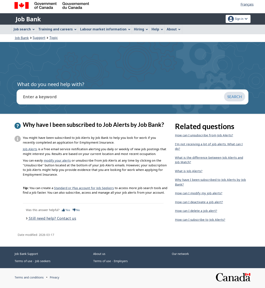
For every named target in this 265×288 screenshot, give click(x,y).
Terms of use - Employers (110, 261)
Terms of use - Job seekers (32, 261)
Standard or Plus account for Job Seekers (84, 188)
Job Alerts (30, 149)
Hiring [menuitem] (141, 29)
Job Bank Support (26, 254)
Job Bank (28, 19)
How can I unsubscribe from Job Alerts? (204, 135)
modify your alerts (57, 160)
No (76, 210)
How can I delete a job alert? (196, 211)
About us (99, 254)
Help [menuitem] (157, 29)
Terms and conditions (29, 277)
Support (39, 37)
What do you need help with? (50, 84)
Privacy (54, 277)
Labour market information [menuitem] (105, 29)
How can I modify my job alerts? (198, 193)
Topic (53, 37)
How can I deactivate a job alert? (199, 202)
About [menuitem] (174, 29)
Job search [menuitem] (24, 29)
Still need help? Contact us (52, 218)
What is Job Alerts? (188, 171)
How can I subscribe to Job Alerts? (200, 219)
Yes (66, 210)
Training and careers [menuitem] (57, 29)
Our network (180, 254)
